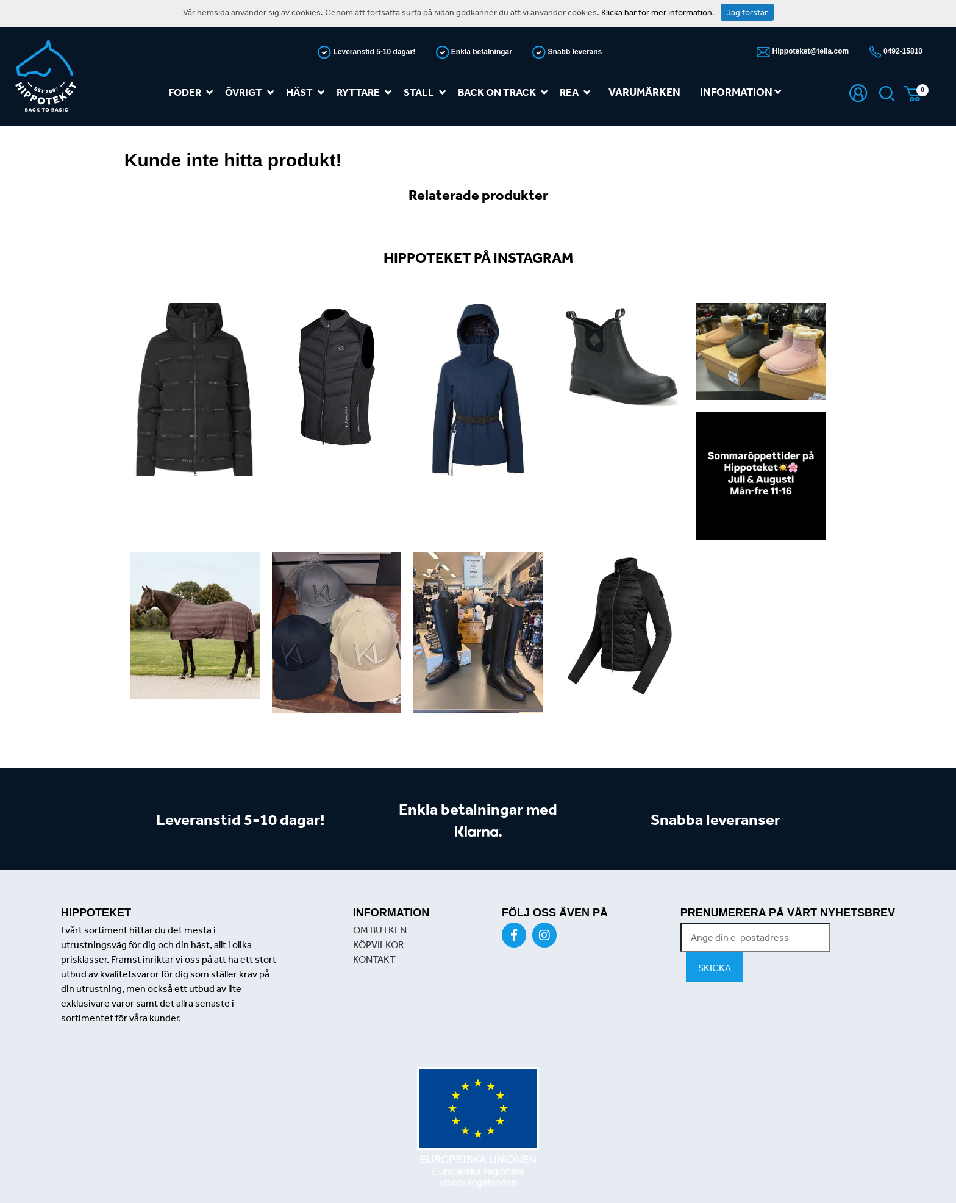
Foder (193, 92)
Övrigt (252, 92)
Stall (427, 92)
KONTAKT (374, 959)
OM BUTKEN (380, 930)
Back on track (505, 92)
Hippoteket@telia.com (809, 51)
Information (740, 92)
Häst (307, 92)
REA (577, 92)
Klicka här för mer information (656, 12)
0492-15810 (902, 51)
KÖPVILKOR (378, 944)
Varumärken (644, 92)
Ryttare (366, 92)
